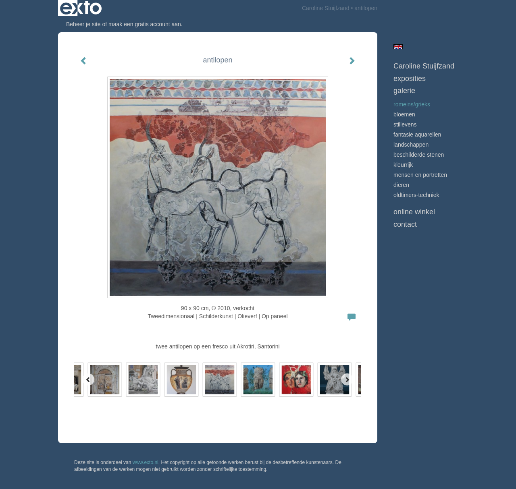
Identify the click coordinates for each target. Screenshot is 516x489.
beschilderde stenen (418, 154)
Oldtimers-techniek (416, 195)
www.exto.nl (145, 462)
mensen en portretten (420, 175)
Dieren (401, 185)
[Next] (347, 379)
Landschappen (411, 144)
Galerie (404, 91)
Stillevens (405, 124)
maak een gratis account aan (144, 24)
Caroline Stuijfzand (326, 8)
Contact (405, 224)
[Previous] (88, 379)
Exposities (409, 79)
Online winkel (414, 212)
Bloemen (404, 114)
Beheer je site (83, 24)
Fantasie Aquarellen (417, 134)
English (398, 46)
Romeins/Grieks (411, 104)
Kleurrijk (403, 165)
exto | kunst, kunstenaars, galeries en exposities (81, 8)
